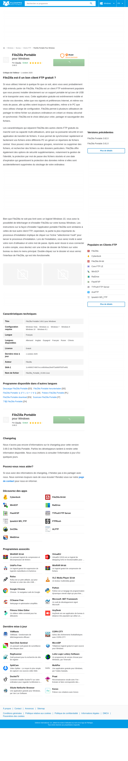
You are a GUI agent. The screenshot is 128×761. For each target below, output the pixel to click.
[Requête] (60, 3)
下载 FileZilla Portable (12, 401)
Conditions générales (12, 713)
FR (121, 3)
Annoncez (29, 708)
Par (16, 63)
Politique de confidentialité (66, 713)
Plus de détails (106, 151)
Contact (17, 708)
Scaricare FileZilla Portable (45, 397)
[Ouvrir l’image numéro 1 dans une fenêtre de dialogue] (62, 274)
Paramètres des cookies (13, 716)
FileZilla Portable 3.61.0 (98, 143)
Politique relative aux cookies (38, 713)
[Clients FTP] (27, 48)
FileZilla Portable (24, 416)
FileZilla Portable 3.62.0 (98, 138)
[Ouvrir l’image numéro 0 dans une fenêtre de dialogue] (22, 274)
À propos (7, 708)
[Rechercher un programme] (91, 3)
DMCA (106, 713)
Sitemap (41, 708)
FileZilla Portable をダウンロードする (19, 393)
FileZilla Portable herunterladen (47, 389)
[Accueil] (4, 48)
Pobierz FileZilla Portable (53, 393)
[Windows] (10, 48)
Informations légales (90, 713)
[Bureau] (18, 48)
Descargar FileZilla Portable (15, 389)
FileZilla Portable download (15, 397)
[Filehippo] (12, 3)
